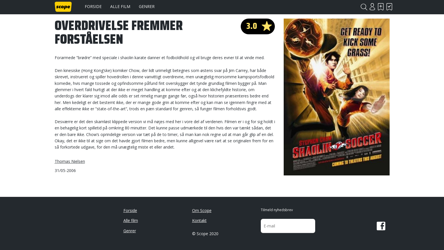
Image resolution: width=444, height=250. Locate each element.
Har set (389, 6)
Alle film (120, 6)
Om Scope (202, 210)
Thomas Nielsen (70, 161)
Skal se (381, 6)
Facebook (381, 226)
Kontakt (199, 220)
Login (372, 6)
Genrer (147, 6)
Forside (93, 6)
